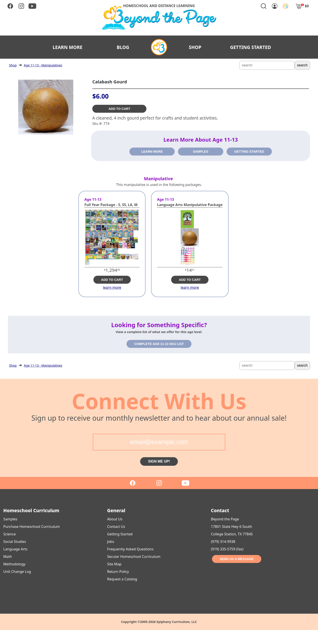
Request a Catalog (122, 579)
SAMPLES (200, 151)
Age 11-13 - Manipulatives (43, 65)
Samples (10, 519)
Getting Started (119, 534)
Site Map (114, 564)
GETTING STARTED (250, 47)
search (302, 65)
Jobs (110, 541)
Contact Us (116, 526)
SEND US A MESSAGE (237, 559)
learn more (112, 287)
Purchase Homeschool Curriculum (31, 526)
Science (9, 534)
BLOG (123, 47)
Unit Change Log (17, 571)
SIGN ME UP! (159, 461)
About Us (114, 519)
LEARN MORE (67, 47)
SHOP (195, 47)
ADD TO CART (119, 109)
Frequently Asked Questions (130, 549)
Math (7, 556)
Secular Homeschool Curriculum (134, 556)
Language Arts (15, 549)
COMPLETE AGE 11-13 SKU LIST (159, 344)
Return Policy (118, 571)
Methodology (14, 564)
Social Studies (14, 541)
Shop (13, 65)
